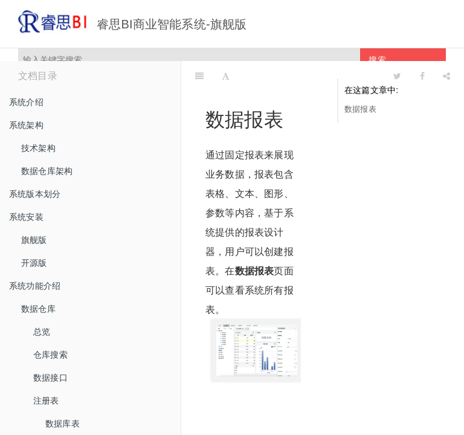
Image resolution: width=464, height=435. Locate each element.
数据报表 (360, 109)
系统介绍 (26, 102)
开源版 (34, 263)
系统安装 (26, 217)
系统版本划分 (34, 194)
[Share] (446, 76)
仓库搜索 (50, 354)
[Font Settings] (226, 76)
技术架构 (38, 148)
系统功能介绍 (34, 286)
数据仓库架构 (46, 171)
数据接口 (50, 377)
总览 (41, 332)
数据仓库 (38, 309)
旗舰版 (34, 240)
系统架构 (26, 125)
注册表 (46, 400)
